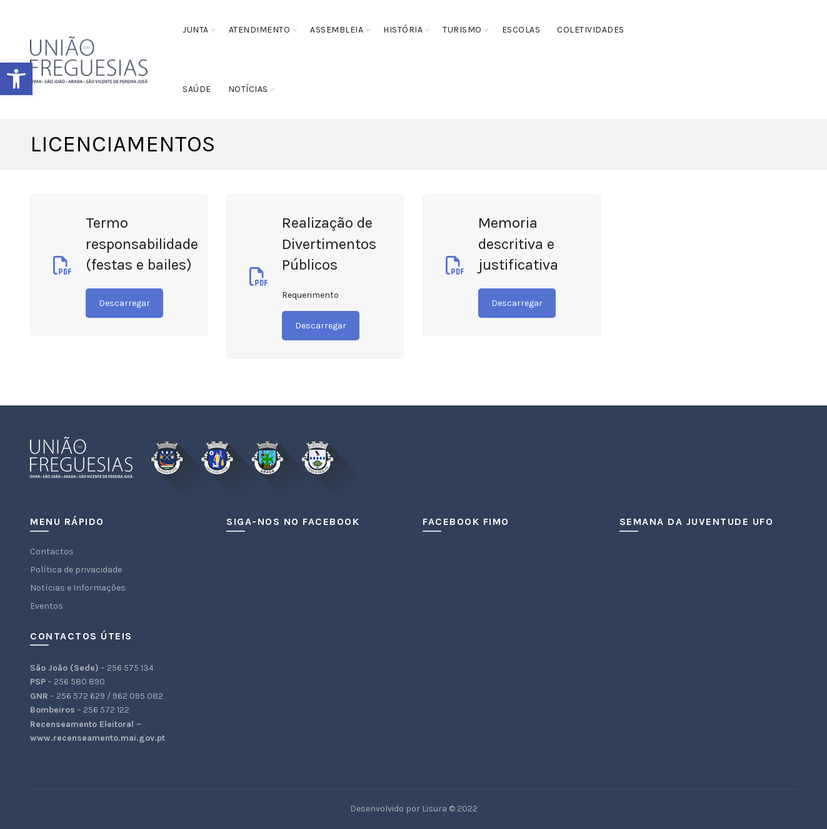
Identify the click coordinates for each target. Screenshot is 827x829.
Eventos (46, 606)
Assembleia (336, 29)
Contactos (52, 551)
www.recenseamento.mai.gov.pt (97, 738)
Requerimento (310, 295)
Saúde (197, 89)
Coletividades (590, 29)
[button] (16, 79)
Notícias (248, 89)
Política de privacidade (76, 569)
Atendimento (260, 29)
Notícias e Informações (78, 587)
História (403, 29)
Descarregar (124, 303)
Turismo (462, 29)
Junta (196, 29)
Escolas (521, 29)
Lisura (434, 808)
